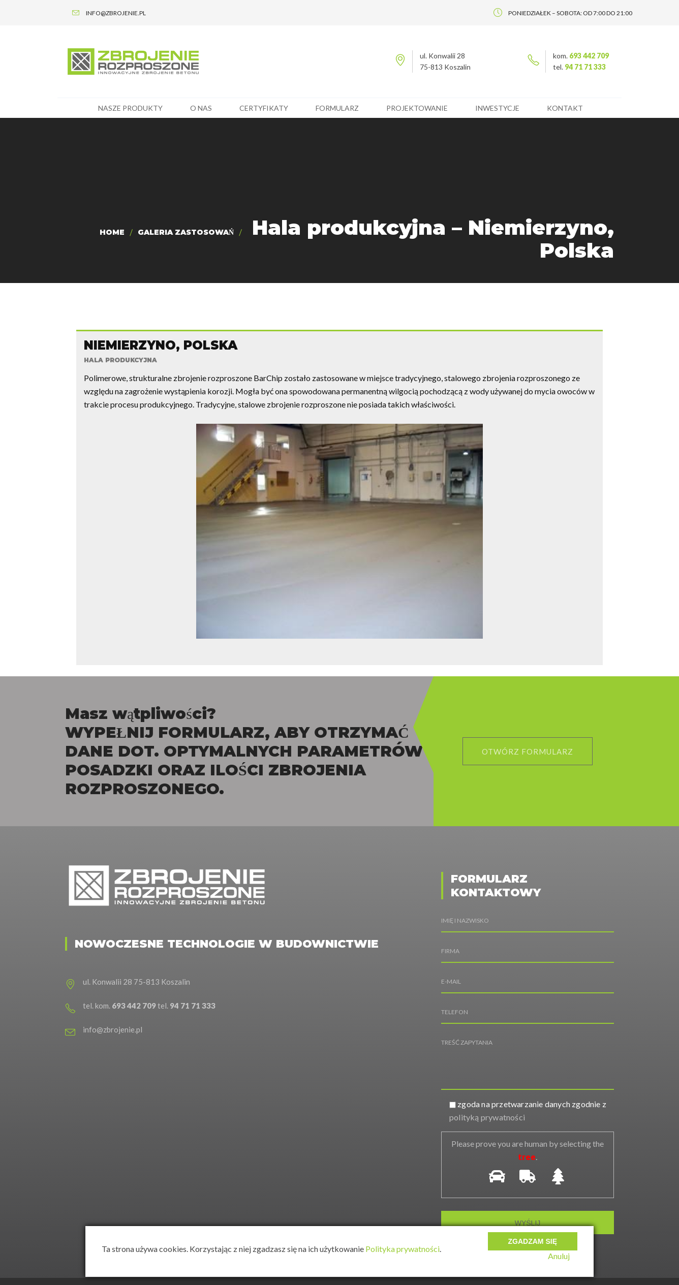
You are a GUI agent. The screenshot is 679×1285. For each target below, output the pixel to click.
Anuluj (566, 1256)
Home (112, 232)
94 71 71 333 (585, 66)
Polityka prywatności (402, 1248)
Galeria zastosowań (186, 232)
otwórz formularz (527, 700)
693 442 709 (589, 55)
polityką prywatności (487, 1066)
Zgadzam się (532, 1234)
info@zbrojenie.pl (112, 978)
